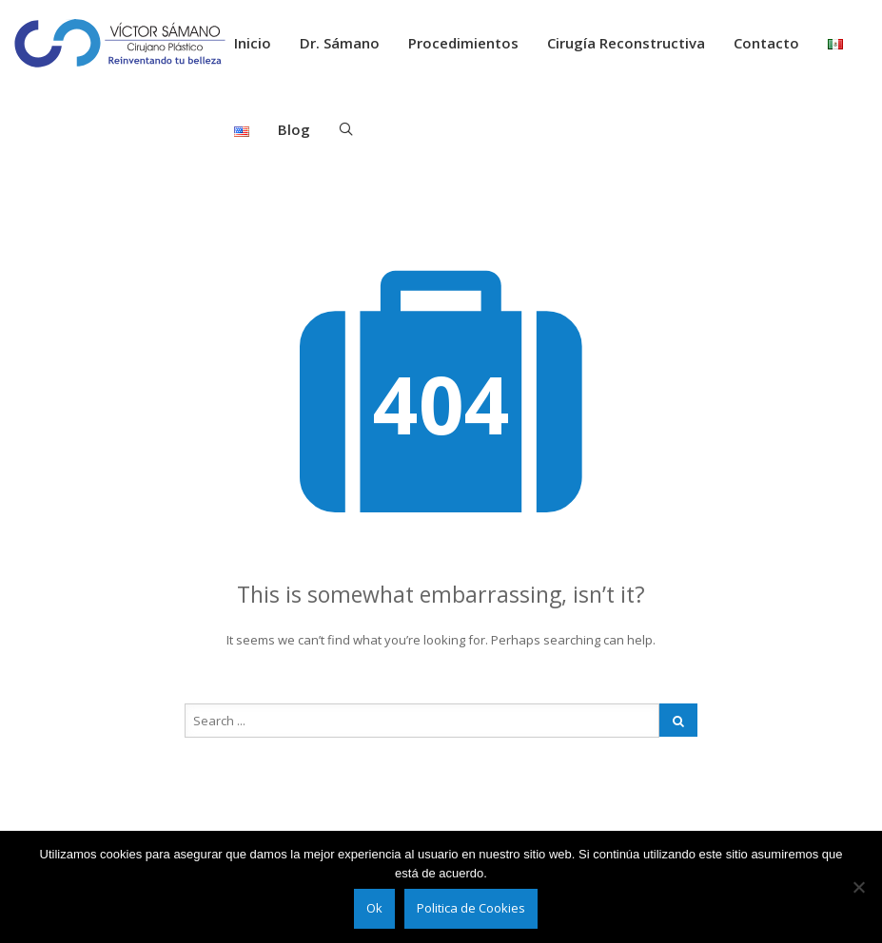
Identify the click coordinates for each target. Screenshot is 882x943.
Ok (374, 907)
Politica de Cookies (471, 907)
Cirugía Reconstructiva (626, 42)
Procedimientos (463, 42)
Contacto (766, 42)
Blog (294, 129)
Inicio (252, 42)
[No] (858, 886)
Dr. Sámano (340, 42)
